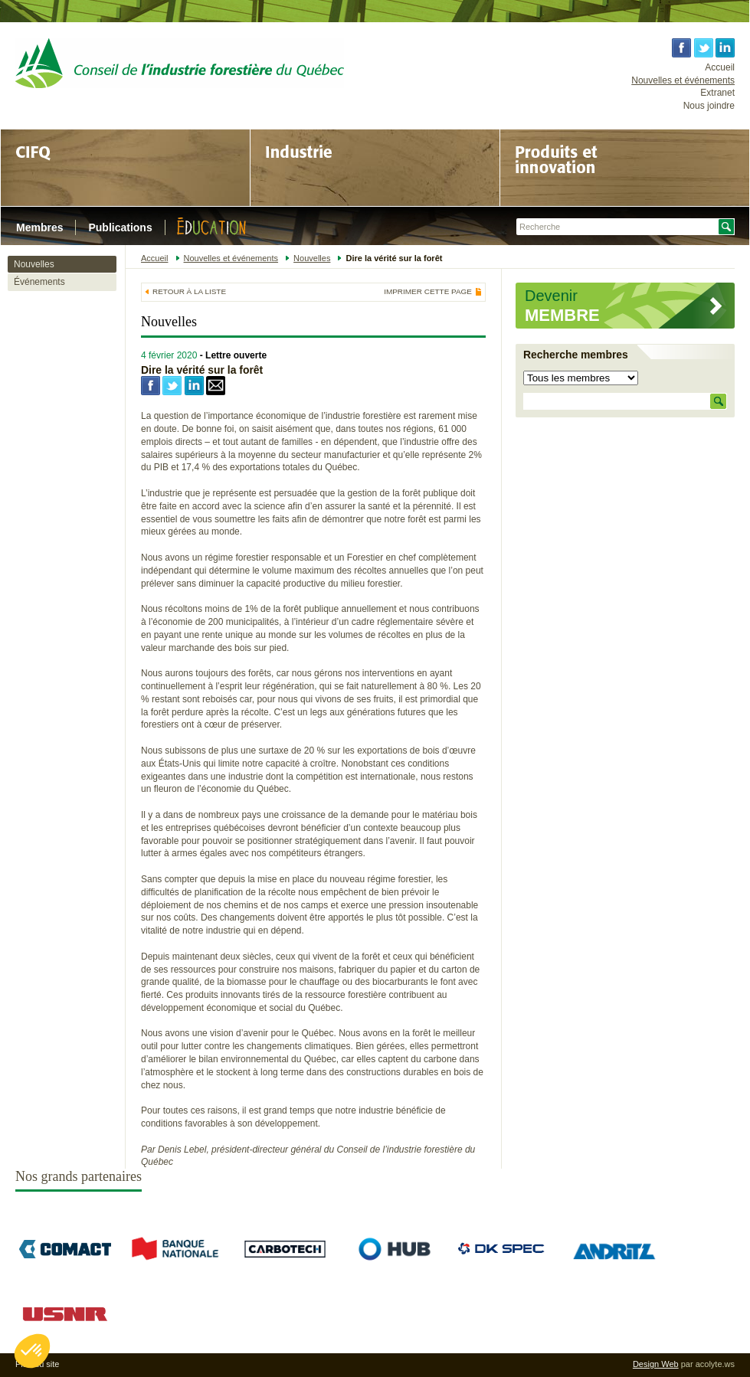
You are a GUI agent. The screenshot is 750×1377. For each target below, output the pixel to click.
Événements (39, 281)
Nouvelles (34, 264)
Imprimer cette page (428, 292)
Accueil (720, 67)
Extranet (717, 92)
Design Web (656, 1364)
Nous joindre (709, 105)
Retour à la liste (189, 291)
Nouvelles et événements (683, 80)
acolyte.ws (715, 1364)
